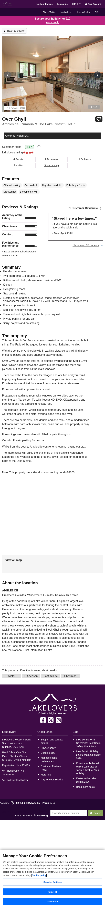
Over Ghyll (14, 119)
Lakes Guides (83, 12)
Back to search (16, 30)
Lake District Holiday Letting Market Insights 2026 (88, 755)
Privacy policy (48, 748)
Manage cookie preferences (49, 759)
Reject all (52, 892)
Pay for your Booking (52, 779)
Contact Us (62, 4)
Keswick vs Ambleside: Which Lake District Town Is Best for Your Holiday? (88, 768)
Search (97, 813)
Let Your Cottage (44, 4)
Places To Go (49, 12)
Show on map (51, 165)
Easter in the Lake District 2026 (86, 780)
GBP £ (76, 4)
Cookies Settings (52, 882)
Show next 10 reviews (86, 245)
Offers (97, 12)
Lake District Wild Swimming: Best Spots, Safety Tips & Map (88, 743)
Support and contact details (52, 741)
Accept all (52, 901)
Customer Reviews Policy (51, 768)
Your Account (93, 4)
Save (98, 119)
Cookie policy (48, 753)
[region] (52, 879)
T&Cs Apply (52, 22)
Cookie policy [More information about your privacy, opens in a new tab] (39, 875)
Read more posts (85, 787)
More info (46, 774)
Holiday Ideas (66, 12)
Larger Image (15, 108)
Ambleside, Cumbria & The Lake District (41, 124)
